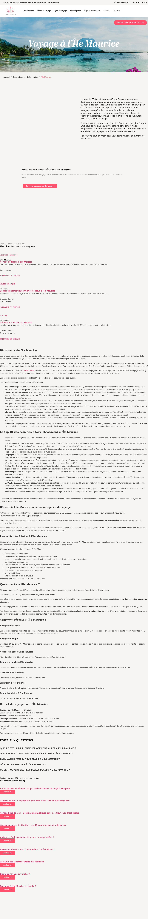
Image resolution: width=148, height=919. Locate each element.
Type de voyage (60, 11)
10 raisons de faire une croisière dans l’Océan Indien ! (27, 849)
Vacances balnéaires (8, 255)
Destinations (28, 11)
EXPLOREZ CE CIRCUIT (10, 275)
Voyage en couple (7, 284)
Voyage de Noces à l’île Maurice (16, 261)
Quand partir (75, 11)
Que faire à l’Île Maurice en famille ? (18, 886)
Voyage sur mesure (92, 11)
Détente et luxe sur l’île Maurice (16, 322)
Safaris (106, 11)
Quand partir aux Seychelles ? (15, 873)
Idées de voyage (44, 11)
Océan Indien (32, 77)
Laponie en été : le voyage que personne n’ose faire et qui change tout (35, 800)
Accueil (6, 77)
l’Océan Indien (28, 370)
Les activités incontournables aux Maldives (22, 861)
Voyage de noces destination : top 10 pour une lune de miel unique (33, 825)
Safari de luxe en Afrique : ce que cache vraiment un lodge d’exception (35, 788)
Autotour (3, 315)
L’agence (116, 11)
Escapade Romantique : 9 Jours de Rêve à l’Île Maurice (27, 290)
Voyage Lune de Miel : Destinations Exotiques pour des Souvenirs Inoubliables (39, 812)
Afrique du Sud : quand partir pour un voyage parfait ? (27, 837)
